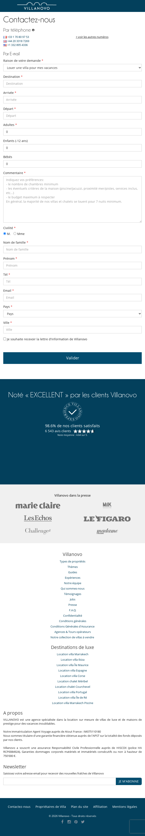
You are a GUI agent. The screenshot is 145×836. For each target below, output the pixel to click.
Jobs (72, 599)
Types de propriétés (72, 561)
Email (8, 290)
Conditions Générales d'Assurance (72, 626)
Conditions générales (72, 621)
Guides (72, 572)
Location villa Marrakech (72, 654)
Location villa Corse (72, 676)
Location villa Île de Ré (72, 697)
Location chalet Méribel (72, 681)
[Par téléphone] (32, 30)
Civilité (9, 228)
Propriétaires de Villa (50, 807)
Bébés (7, 157)
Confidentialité (72, 616)
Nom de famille (15, 242)
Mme (19, 234)
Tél (6, 274)
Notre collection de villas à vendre (73, 637)
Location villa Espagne (72, 670)
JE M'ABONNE (129, 781)
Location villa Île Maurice (72, 665)
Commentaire (14, 173)
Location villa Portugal (72, 692)
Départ (9, 109)
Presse (72, 605)
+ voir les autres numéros (92, 37)
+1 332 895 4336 (15, 45)
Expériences (72, 578)
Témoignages (72, 594)
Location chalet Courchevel (72, 687)
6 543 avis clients (58, 431)
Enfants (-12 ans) (15, 141)
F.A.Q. (72, 610)
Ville (7, 323)
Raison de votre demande (23, 61)
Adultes (10, 125)
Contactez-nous (19, 807)
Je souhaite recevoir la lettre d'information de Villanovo (45, 339)
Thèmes (72, 567)
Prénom (10, 258)
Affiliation (100, 807)
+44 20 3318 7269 (16, 41)
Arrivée (9, 93)
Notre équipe (72, 583)
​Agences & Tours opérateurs (72, 632)
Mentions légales (124, 807)
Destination (13, 77)
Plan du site (79, 807)
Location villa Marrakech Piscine (72, 703)
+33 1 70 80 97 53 (16, 37)
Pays (7, 307)
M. (7, 234)
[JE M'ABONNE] (59, 781)
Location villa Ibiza (72, 660)
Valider (72, 357)
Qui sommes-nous (72, 588)
